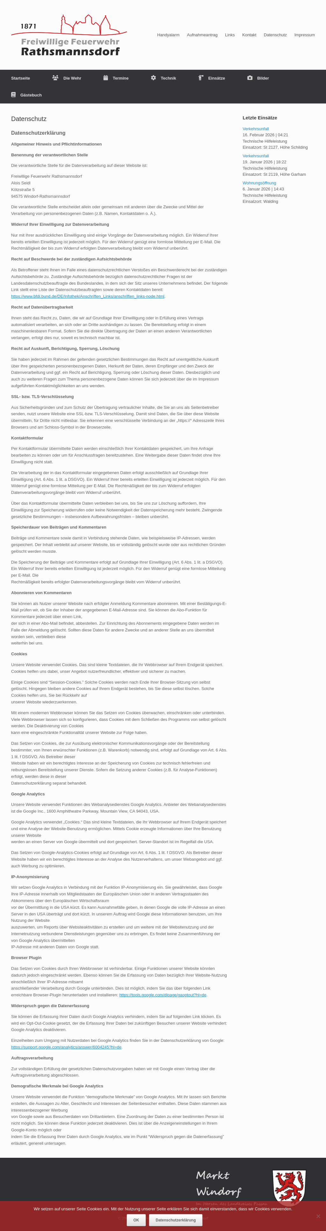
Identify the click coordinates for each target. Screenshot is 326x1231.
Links (230, 34)
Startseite (20, 78)
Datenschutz (275, 34)
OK (136, 1220)
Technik (163, 78)
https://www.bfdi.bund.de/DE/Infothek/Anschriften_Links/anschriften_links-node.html (87, 296)
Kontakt (249, 34)
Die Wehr (66, 78)
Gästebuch (26, 95)
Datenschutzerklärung (176, 1220)
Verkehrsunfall (256, 128)
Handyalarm (168, 34)
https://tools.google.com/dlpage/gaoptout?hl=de (163, 995)
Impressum (304, 34)
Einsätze (211, 78)
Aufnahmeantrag (202, 34)
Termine (116, 78)
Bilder (258, 78)
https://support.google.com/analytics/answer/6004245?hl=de (66, 1047)
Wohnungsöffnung (259, 183)
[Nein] (318, 1216)
